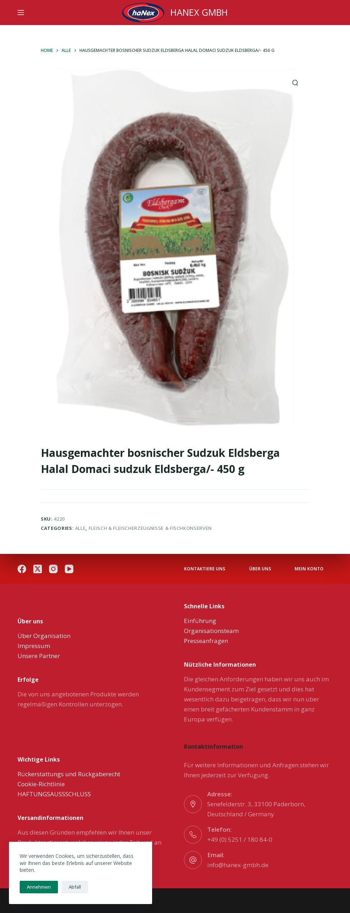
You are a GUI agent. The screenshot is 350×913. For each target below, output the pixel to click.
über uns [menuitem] (260, 569)
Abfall (75, 887)
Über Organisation (44, 636)
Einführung (200, 621)
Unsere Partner (39, 656)
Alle (80, 528)
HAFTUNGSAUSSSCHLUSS (54, 794)
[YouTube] (69, 569)
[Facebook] (22, 569)
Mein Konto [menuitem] (309, 569)
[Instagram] (53, 569)
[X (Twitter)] (37, 569)
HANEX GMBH (199, 12)
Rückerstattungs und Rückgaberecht (69, 774)
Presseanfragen (206, 641)
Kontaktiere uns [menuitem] (204, 569)
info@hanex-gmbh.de (237, 865)
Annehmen (39, 887)
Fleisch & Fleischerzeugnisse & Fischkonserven (150, 528)
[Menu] (21, 12)
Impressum (34, 646)
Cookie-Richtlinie (41, 784)
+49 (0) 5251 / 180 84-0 (239, 839)
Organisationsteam (211, 631)
